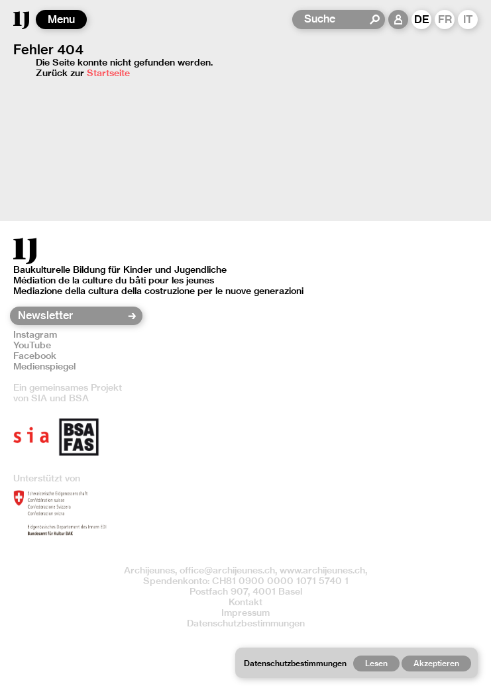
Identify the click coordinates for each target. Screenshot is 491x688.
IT (468, 19)
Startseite (108, 73)
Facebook (34, 356)
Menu (61, 19)
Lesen (376, 663)
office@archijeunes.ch (227, 570)
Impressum (245, 612)
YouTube (32, 345)
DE (421, 19)
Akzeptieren (436, 663)
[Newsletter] (72, 316)
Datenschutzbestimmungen (246, 623)
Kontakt (245, 602)
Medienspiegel (44, 366)
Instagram (35, 334)
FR (445, 19)
